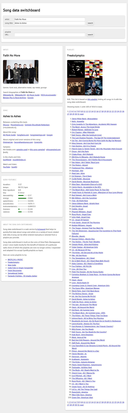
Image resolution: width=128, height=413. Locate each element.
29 (73, 114)
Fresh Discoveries (15, 270)
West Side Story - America (82, 395)
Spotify (14, 167)
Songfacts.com (23, 135)
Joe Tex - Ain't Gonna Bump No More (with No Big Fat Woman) (96, 140)
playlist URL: (8, 33)
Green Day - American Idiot (82, 397)
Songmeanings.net (37, 135)
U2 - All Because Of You (81, 250)
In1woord (41, 229)
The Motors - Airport (80, 165)
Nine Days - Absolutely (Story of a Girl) (87, 184)
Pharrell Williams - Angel (82, 211)
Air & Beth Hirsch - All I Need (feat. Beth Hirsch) (90, 261)
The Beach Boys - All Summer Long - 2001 (88, 313)
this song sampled (37, 149)
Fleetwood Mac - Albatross (82, 168)
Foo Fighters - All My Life (82, 266)
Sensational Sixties (15, 273)
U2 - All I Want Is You (80, 384)
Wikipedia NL (8, 95)
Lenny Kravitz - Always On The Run (86, 323)
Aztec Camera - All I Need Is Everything (87, 263)
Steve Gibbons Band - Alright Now (85, 203)
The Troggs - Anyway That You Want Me (87, 228)
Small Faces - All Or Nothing (83, 386)
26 (123, 111)
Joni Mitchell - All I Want (81, 375)
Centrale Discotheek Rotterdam (37, 125)
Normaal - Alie (77, 170)
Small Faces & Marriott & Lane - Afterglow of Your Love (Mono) (97, 192)
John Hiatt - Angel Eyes (81, 217)
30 (76, 114)
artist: (7, 19)
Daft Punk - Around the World (83, 343)
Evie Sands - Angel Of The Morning (86, 222)
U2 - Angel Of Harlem (80, 220)
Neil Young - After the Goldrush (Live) (87, 135)
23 (115, 111)
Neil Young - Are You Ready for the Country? (89, 332)
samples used (21, 149)
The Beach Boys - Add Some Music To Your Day (90, 190)
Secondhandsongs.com (23, 142)
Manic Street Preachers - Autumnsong (87, 364)
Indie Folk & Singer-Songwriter (20, 268)
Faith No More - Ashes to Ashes (84, 302)
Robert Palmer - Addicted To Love (85, 129)
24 (118, 111)
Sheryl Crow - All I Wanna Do (83, 373)
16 (97, 111)
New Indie (12, 265)
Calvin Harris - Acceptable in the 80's (86, 187)
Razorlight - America (80, 392)
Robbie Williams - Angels (82, 225)
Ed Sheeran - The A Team (82, 176)
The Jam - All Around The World (84, 304)
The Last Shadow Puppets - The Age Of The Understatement (96, 138)
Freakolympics (13, 262)
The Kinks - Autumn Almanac (83, 362)
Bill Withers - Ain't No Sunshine (84, 198)
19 (105, 111)
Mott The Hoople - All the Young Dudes (87, 272)
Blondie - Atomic (78, 236)
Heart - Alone (77, 280)
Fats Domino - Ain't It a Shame (84, 146)
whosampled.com (53, 149)
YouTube (6, 167)
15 (95, 111)
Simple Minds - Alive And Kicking (85, 244)
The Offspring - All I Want (82, 378)
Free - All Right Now (80, 200)
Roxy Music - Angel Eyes (81, 214)
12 (87, 111)
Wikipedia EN (20, 95)
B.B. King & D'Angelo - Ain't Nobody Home (88, 157)
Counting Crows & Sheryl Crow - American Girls (91, 285)
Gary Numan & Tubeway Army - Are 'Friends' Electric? (92, 326)
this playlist (92, 99)
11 (84, 111)
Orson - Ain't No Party (80, 151)
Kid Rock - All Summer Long (83, 310)
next (82, 114)
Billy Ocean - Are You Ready (83, 329)
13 (90, 111)
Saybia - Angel (77, 209)
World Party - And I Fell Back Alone (85, 291)
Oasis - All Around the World (83, 307)
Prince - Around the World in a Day (85, 351)
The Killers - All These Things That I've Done (90, 315)
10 (82, 111)
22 (113, 111)
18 (102, 111)
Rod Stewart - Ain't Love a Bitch (84, 195)
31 (78, 114)
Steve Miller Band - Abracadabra (84, 118)
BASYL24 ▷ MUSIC (15, 259)
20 (108, 111)
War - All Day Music (79, 255)
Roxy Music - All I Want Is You (83, 381)
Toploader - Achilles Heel (82, 367)
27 (68, 114)
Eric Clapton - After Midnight (83, 132)
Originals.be (8, 142)
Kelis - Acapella (78, 121)
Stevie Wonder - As (79, 354)
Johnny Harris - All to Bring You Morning (88, 318)
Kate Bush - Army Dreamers (82, 334)
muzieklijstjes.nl (19, 159)
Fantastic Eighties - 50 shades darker (22, 276)
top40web (7, 159)
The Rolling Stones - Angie (82, 293)
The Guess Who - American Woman (86, 288)
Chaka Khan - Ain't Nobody (82, 154)
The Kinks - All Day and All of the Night (87, 252)
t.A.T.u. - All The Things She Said (84, 389)
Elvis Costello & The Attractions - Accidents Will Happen (94, 124)
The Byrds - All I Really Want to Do (85, 370)
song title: (9, 23)
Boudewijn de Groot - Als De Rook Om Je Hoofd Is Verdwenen (96, 321)
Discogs (6, 125)
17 (100, 111)
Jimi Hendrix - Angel (80, 206)
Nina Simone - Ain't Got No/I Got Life (86, 143)
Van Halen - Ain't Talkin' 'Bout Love (85, 162)
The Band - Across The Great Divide (86, 127)
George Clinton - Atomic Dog (83, 239)
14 (92, 111)
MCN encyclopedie (48, 95)
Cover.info (38, 142)
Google (30, 97)
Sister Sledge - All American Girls (85, 247)
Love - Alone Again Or (80, 282)
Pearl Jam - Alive (78, 173)
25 (121, 111)
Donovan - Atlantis (79, 356)
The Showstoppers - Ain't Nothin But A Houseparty (92, 159)
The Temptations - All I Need (83, 258)
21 (110, 111)
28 (71, 114)
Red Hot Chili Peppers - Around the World (88, 340)
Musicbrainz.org (17, 125)
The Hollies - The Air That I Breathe (86, 242)
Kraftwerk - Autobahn (80, 359)
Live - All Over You (79, 269)
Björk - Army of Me (79, 337)
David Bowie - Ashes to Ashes (83, 299)
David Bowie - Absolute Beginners (85, 181)
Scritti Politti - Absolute (81, 179)
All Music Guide (33, 95)
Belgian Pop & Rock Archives (14, 97)
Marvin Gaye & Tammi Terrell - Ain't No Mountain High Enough (97, 148)
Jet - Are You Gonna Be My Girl (84, 296)
